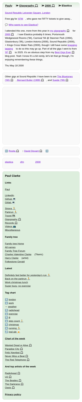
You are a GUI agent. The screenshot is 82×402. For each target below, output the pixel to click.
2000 (48, 5)
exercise (13, 314)
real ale (13, 332)
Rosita (12, 151)
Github (8, 199)
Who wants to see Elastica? (23, 24)
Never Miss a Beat (15, 356)
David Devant (31, 151)
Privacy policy (13, 394)
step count (14, 321)
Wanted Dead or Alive (16, 345)
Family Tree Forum (15, 251)
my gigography (58, 30)
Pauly (8, 5)
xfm (22, 162)
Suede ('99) (58, 80)
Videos (8, 226)
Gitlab (8, 202)
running (13, 328)
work (11, 303)
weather (12, 306)
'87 (6, 52)
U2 (6, 377)
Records (9, 223)
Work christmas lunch (16, 282)
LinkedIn (9, 195)
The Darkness (12, 384)
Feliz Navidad (12, 352)
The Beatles (11, 380)
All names (10, 247)
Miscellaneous (12, 230)
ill (9, 317)
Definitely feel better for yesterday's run (26, 275)
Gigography (26, 5)
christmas (14, 324)
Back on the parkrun (15, 278)
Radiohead (11, 373)
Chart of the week (15, 338)
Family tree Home (14, 243)
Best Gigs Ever (63, 52)
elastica (9, 162)
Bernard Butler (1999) (28, 80)
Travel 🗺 (10, 215)
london (12, 299)
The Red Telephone (15, 359)
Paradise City (12, 349)
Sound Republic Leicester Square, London (27, 12)
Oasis (8, 387)
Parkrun (9, 212)
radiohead (14, 310)
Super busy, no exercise (18, 286)
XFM (20, 18)
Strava (8, 208)
